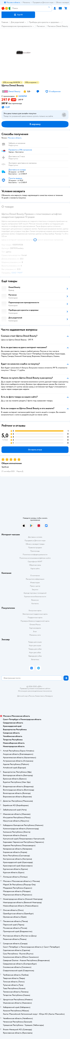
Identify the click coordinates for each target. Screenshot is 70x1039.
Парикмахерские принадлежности (16, 26)
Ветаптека (35, 659)
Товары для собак (35, 649)
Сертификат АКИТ (35, 561)
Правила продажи (35, 547)
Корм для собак (35, 652)
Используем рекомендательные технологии (35, 691)
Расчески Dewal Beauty (58, 26)
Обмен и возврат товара (35, 544)
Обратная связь (35, 565)
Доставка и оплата (35, 537)
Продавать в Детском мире (35, 540)
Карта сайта (35, 568)
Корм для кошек (35, 645)
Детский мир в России (26, 696)
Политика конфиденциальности (35, 554)
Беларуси (49, 696)
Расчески (41, 26)
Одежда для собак (35, 656)
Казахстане (39, 696)
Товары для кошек (35, 642)
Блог (35, 631)
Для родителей (17, 22)
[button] (18, 14)
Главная (4, 22)
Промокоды (35, 551)
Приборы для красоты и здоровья (44, 22)
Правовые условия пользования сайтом (35, 689)
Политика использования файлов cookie (35, 558)
